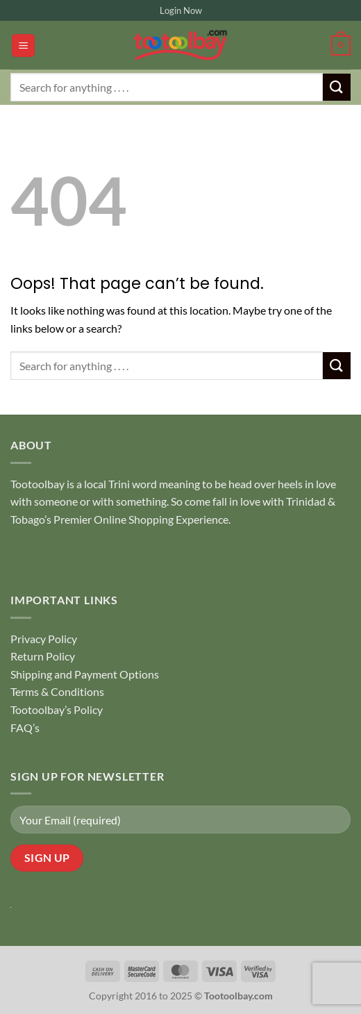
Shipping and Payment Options (84, 674)
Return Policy (42, 656)
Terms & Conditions (57, 691)
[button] (23, 45)
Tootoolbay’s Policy (56, 709)
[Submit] (337, 87)
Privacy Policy (43, 638)
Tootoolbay (37, 483)
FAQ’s (25, 727)
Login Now (181, 10)
